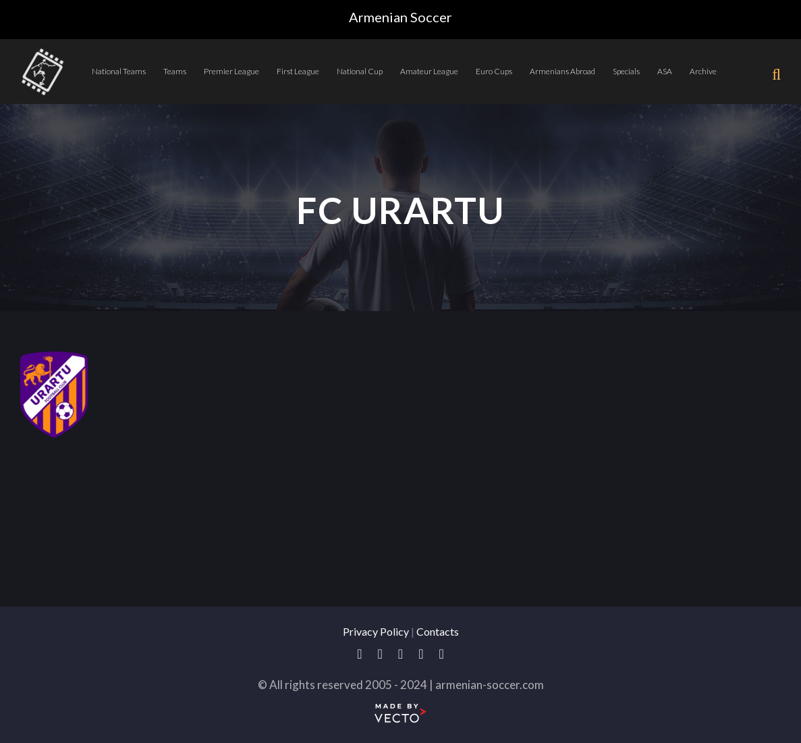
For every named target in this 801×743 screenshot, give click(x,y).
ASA (664, 71)
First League (298, 71)
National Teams (119, 71)
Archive (703, 71)
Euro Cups (494, 71)
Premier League (231, 71)
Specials (626, 71)
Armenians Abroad (562, 71)
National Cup (360, 71)
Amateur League (429, 71)
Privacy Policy (376, 631)
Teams (174, 71)
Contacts (437, 631)
